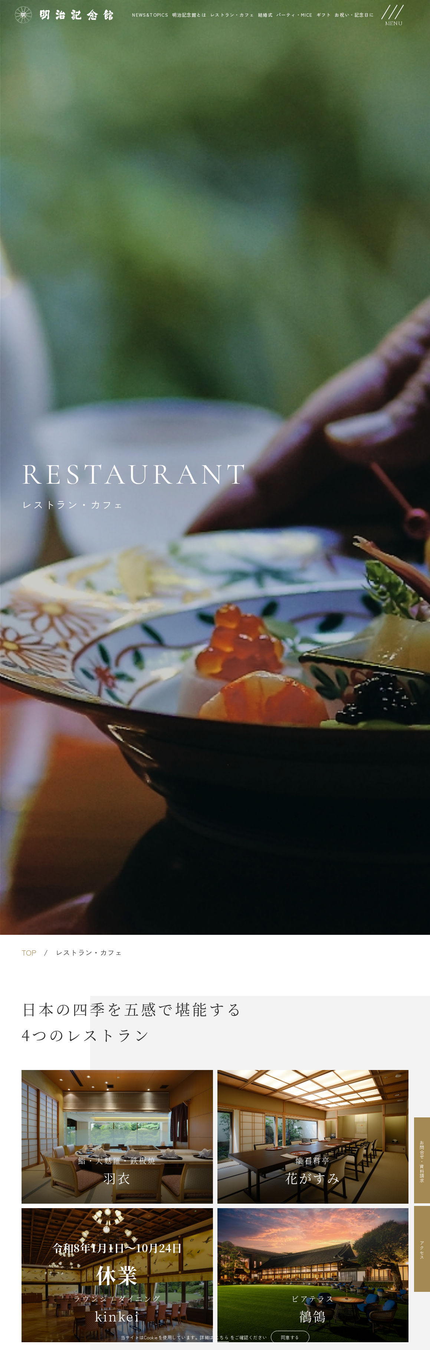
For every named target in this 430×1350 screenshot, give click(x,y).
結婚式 (265, 15)
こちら (222, 1337)
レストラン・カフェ (232, 15)
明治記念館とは (189, 15)
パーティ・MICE (294, 15)
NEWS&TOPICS (150, 15)
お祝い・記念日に (354, 15)
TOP (29, 952)
